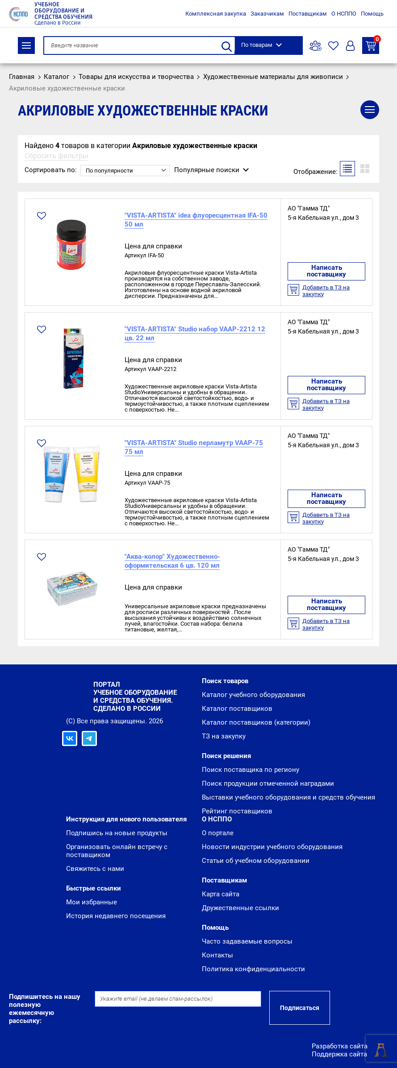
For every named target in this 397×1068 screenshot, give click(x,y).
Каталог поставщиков (237, 709)
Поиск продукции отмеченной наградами (268, 783)
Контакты (217, 955)
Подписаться (299, 1007)
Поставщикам (307, 13)
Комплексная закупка (215, 13)
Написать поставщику (326, 271)
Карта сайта (220, 894)
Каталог (26, 45)
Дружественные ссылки (240, 908)
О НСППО (343, 13)
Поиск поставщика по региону (250, 770)
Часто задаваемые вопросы (247, 941)
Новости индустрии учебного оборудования (272, 847)
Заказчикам (267, 13)
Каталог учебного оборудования (253, 695)
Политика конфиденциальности (253, 969)
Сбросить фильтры (56, 156)
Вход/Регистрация (350, 46)
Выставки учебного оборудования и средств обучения (288, 797)
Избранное (333, 46)
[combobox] (125, 170)
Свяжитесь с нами (95, 869)
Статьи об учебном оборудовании (255, 861)
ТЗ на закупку (372, 44)
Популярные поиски (206, 170)
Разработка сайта (340, 1046)
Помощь (372, 13)
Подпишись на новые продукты (116, 833)
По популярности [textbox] (109, 170)
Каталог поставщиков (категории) (256, 722)
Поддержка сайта (339, 1054)
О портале (218, 833)
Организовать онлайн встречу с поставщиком (116, 851)
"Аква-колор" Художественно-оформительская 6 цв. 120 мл (172, 561)
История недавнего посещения (116, 916)
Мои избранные (91, 902)
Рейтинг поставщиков (237, 811)
